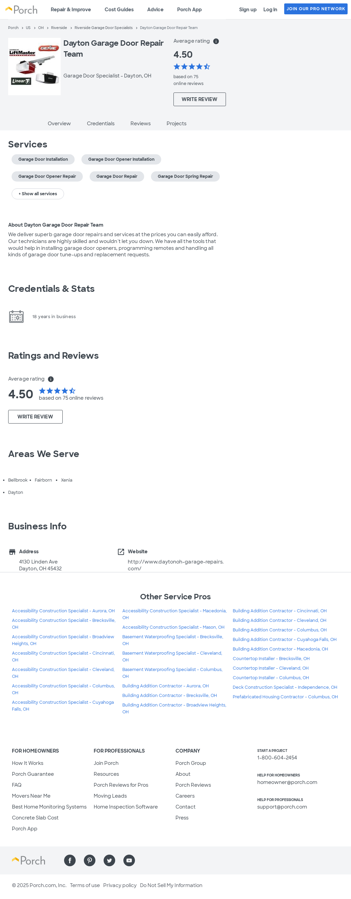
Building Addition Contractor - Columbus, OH (280, 630)
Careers (185, 796)
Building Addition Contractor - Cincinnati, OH (280, 611)
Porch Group (191, 763)
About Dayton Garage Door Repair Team (55, 225)
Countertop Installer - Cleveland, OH (271, 668)
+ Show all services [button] (38, 194)
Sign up (248, 9)
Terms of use (85, 885)
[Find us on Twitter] (109, 860)
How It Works (27, 763)
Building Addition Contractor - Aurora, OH (165, 686)
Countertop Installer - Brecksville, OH (271, 658)
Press (182, 818)
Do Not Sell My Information (171, 885)
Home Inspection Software (126, 807)
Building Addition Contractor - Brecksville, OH (169, 695)
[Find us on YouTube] (129, 860)
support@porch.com (282, 807)
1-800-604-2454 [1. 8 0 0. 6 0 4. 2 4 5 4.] (277, 758)
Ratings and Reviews (53, 355)
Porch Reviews (193, 785)
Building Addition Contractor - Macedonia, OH (280, 649)
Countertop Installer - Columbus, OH (271, 678)
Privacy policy (120, 885)
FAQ (16, 785)
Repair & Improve (71, 9)
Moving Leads (110, 796)
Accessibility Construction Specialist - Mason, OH (173, 627)
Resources (106, 774)
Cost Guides (119, 9)
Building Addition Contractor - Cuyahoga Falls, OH (285, 639)
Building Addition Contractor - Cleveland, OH (279, 620)
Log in (270, 9)
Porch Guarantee (33, 774)
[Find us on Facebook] (70, 860)
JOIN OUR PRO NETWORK (316, 9)
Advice (155, 9)
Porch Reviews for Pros (121, 785)
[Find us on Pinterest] (89, 860)
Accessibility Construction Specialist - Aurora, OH (63, 611)
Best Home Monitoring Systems (49, 807)
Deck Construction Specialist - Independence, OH (285, 687)
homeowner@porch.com (287, 782)
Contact (186, 807)
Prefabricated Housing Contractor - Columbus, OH (285, 697)
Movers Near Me (31, 796)
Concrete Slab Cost (35, 818)
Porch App (189, 9)
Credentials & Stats (51, 289)
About (183, 774)
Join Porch (106, 763)
